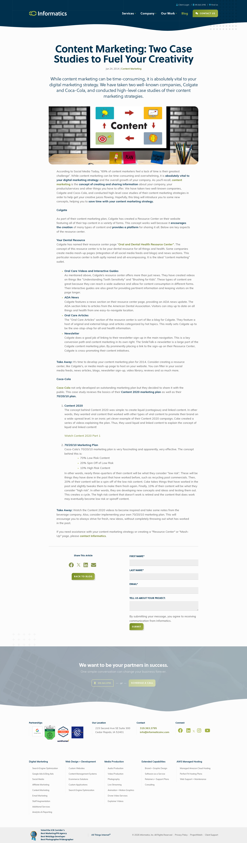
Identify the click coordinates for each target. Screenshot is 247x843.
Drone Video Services (117, 796)
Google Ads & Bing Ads (43, 774)
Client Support (211, 835)
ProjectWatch (196, 835)
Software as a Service (155, 774)
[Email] (93, 565)
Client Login (182, 4)
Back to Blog (83, 576)
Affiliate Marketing (40, 785)
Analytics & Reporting (42, 812)
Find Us (213, 4)
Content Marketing (131, 69)
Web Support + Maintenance (193, 779)
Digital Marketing (38, 762)
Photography (114, 779)
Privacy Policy (181, 835)
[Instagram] (199, 730)
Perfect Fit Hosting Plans (191, 774)
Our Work (168, 13)
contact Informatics (93, 536)
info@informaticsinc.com (154, 732)
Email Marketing (39, 796)
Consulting (150, 785)
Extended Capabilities (153, 762)
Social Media (38, 779)
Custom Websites (77, 768)
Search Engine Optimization (45, 768)
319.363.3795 (199, 4)
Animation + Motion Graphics (121, 790)
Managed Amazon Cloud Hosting (195, 768)
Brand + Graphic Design (156, 768)
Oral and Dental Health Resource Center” (146, 244)
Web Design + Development (80, 762)
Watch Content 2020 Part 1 (82, 436)
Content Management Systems (83, 774)
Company (147, 13)
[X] (78, 565)
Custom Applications (78, 785)
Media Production (114, 762)
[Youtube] (207, 730)
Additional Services (41, 807)
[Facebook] (71, 565)
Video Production (115, 774)
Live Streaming (115, 785)
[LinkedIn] (85, 565)
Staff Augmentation (41, 801)
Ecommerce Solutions (78, 779)
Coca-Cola (64, 388)
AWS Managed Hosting (189, 762)
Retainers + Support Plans (157, 779)
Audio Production (115, 768)
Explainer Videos (115, 801)
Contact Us (205, 13)
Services (128, 13)
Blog (184, 13)
